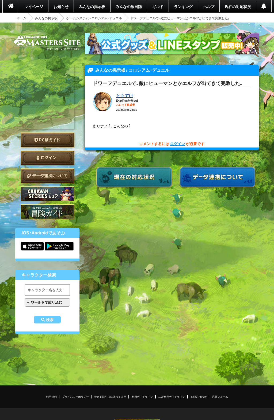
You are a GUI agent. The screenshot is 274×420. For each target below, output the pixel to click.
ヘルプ (208, 6)
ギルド (157, 6)
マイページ (33, 6)
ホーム (21, 18)
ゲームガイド (47, 211)
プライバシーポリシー (75, 397)
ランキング (183, 6)
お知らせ (61, 6)
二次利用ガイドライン (171, 397)
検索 (50, 320)
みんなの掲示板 (92, 6)
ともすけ (124, 95)
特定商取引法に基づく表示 (110, 397)
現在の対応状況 (238, 6)
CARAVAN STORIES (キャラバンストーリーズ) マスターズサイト (47, 42)
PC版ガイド (47, 139)
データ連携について (47, 175)
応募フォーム (220, 397)
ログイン (47, 157)
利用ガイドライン (142, 397)
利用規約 (51, 397)
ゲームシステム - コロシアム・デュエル (94, 18)
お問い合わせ (199, 397)
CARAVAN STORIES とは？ (47, 193)
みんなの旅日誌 (129, 6)
